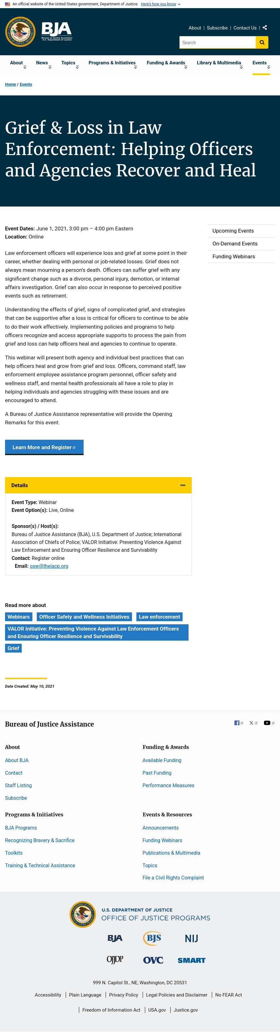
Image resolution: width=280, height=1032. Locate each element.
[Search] (217, 42)
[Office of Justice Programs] (20, 31)
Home (10, 84)
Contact (13, 773)
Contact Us (245, 28)
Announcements (161, 828)
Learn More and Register (44, 447)
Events (26, 84)
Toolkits (14, 853)
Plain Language (85, 995)
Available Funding (162, 760)
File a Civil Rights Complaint (173, 878)
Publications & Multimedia (171, 853)
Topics (150, 865)
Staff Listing (18, 785)
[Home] (56, 31)
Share (267, 28)
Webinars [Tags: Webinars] (19, 617)
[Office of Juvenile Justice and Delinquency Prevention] (115, 961)
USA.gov (157, 1010)
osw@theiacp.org (49, 566)
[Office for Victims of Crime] (153, 960)
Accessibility (48, 995)
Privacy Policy (123, 995)
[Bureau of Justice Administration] (115, 935)
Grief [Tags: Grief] (13, 648)
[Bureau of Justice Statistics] (153, 943)
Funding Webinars (162, 840)
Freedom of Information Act (111, 1010)
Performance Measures (169, 785)
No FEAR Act (228, 995)
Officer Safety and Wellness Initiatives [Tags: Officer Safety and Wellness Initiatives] (84, 617)
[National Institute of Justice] (191, 936)
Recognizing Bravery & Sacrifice (39, 840)
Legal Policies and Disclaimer (176, 995)
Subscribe (217, 28)
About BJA (17, 760)
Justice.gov (186, 1010)
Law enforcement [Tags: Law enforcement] (159, 617)
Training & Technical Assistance (40, 865)
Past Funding (157, 773)
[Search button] (262, 42)
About (195, 28)
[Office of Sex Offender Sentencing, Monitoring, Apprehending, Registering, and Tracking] (192, 958)
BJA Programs (21, 828)
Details (19, 485)
